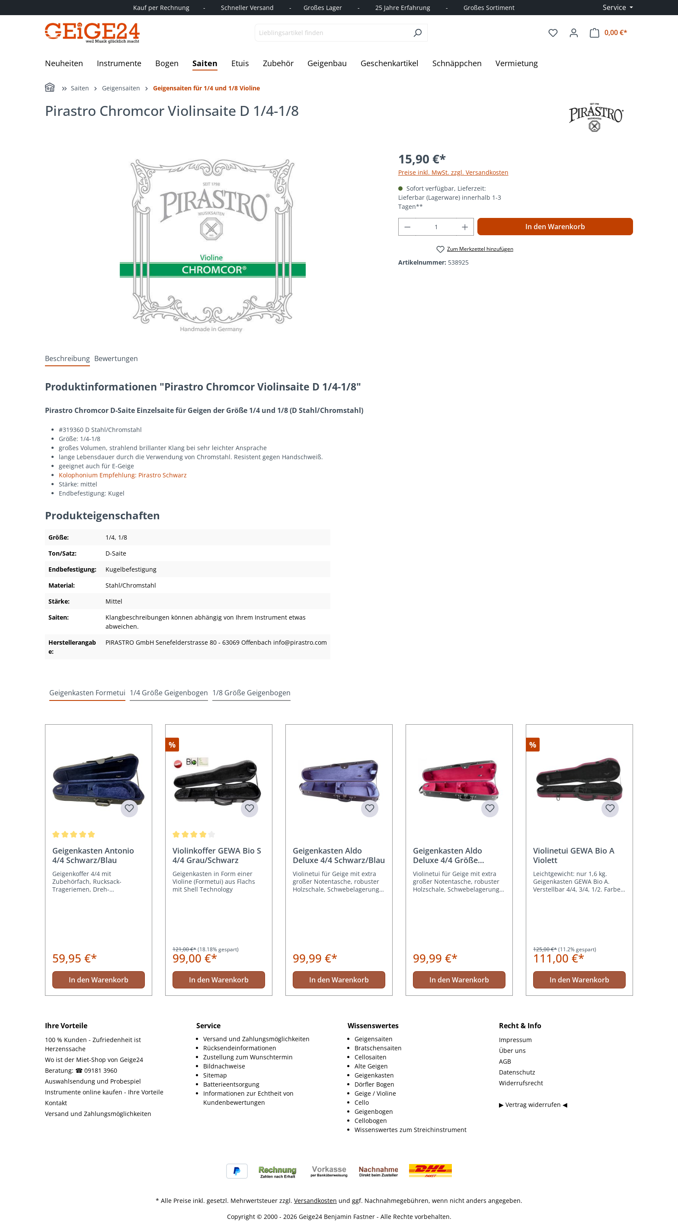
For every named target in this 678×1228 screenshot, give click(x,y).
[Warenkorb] (608, 33)
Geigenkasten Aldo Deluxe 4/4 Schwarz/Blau (339, 855)
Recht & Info (520, 1025)
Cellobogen (371, 1120)
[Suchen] (417, 33)
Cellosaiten (371, 1057)
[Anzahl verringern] (407, 227)
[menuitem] (266, 1038)
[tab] (67, 358)
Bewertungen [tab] (116, 358)
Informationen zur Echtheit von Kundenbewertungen (248, 1097)
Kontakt (56, 1103)
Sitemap (215, 1075)
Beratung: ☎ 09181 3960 (81, 1070)
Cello (362, 1102)
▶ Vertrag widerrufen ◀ (533, 1104)
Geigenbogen (374, 1111)
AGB (505, 1061)
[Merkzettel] (553, 33)
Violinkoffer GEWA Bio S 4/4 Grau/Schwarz (217, 855)
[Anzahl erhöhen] (465, 227)
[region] (213, 243)
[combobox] (331, 33)
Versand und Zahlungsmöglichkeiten (98, 1114)
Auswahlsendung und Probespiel (93, 1081)
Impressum (515, 1040)
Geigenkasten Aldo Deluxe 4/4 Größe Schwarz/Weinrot (447, 855)
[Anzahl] (436, 227)
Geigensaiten (374, 1039)
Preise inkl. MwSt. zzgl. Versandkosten (453, 172)
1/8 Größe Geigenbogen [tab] (251, 692)
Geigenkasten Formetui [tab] (87, 692)
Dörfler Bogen (374, 1084)
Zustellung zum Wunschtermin (248, 1057)
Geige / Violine (375, 1093)
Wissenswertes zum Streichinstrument (411, 1130)
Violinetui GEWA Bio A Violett (573, 855)
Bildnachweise (224, 1066)
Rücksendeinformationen (239, 1048)
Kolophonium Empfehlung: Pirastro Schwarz (123, 475)
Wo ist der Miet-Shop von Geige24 (94, 1059)
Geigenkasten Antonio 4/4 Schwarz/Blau (93, 855)
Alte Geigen (371, 1066)
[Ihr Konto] (573, 33)
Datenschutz (517, 1072)
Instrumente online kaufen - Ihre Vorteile (104, 1092)
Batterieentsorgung (231, 1084)
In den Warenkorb (555, 226)
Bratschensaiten (378, 1048)
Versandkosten (315, 1200)
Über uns (512, 1050)
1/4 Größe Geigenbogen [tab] (169, 692)
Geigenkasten (374, 1075)
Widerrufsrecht (521, 1083)
